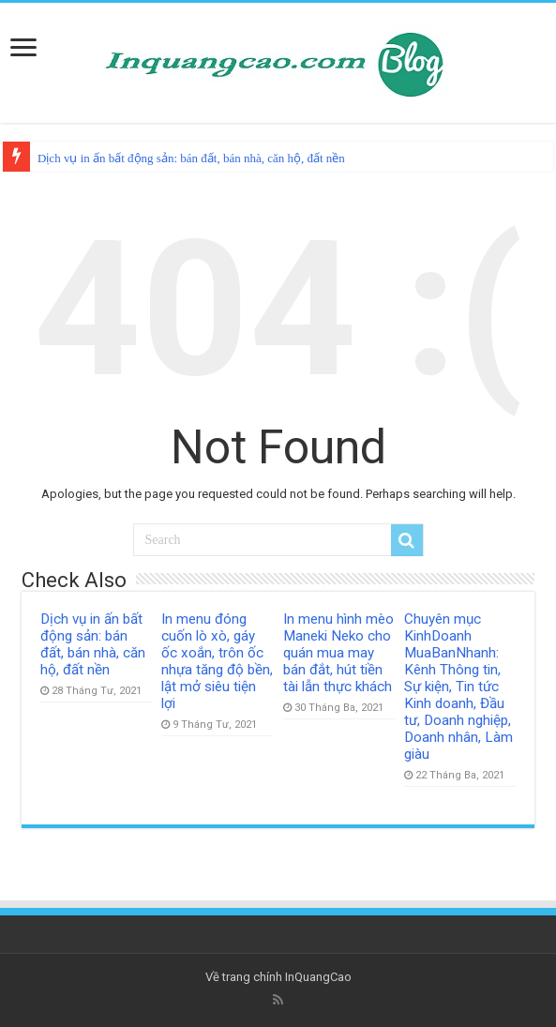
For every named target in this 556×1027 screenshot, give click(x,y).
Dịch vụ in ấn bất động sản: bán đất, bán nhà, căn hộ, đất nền (191, 158)
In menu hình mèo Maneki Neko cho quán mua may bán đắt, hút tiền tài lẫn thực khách (338, 653)
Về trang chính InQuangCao (278, 977)
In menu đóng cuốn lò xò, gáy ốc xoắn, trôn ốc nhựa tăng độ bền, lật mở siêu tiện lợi (217, 661)
